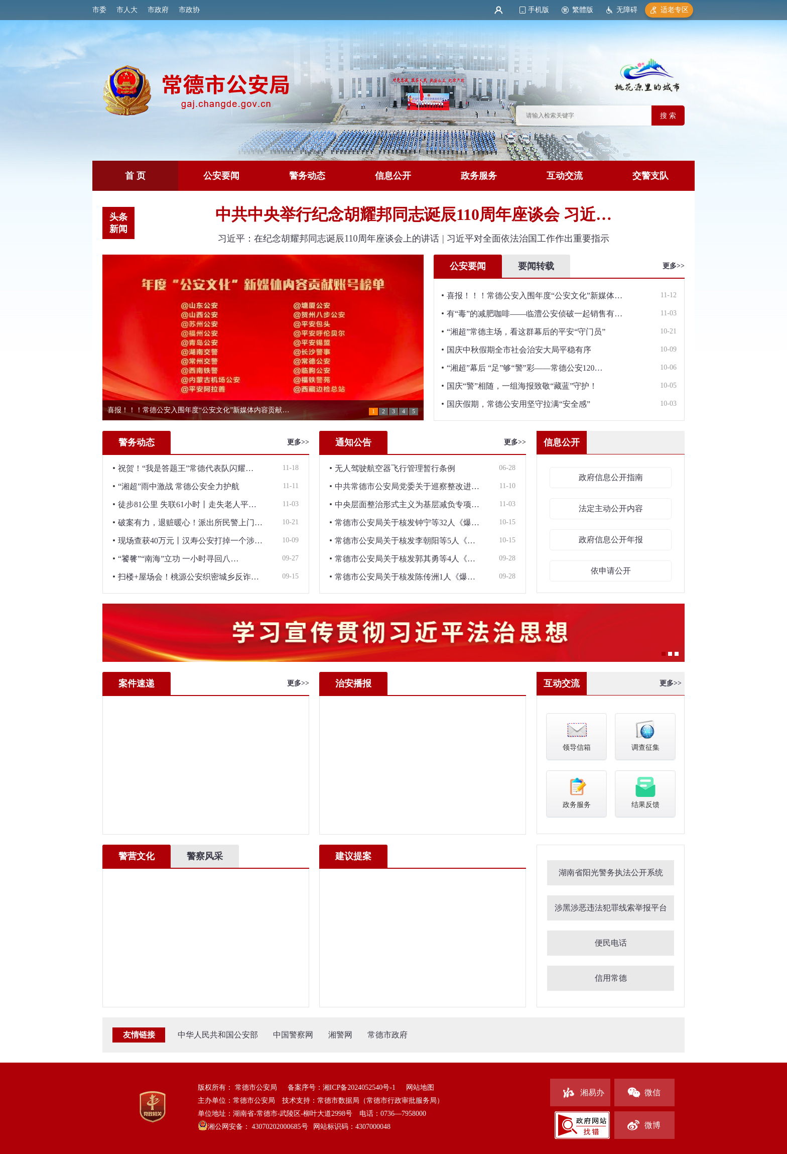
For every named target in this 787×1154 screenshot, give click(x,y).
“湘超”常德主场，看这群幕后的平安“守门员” (526, 331)
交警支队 (650, 176)
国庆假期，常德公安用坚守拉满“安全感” (518, 404)
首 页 (135, 176)
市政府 (158, 10)
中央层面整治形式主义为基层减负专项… (407, 504)
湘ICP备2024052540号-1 (359, 1087)
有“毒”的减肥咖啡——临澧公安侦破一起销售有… (534, 313)
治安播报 (353, 683)
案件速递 (136, 683)
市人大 (127, 10)
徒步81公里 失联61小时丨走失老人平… (187, 504)
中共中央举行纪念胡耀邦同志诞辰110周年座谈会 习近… (413, 214)
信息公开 (393, 176)
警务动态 (307, 176)
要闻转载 (536, 266)
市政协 (189, 10)
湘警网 (340, 1034)
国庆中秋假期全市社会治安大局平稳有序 (519, 349)
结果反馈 (645, 792)
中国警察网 (293, 1034)
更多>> (674, 266)
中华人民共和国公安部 (218, 1034)
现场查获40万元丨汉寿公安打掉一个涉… (190, 540)
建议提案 (353, 856)
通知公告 (353, 442)
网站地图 (420, 1087)
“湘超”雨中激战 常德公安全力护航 (178, 486)
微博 (652, 1125)
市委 (99, 10)
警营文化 (136, 856)
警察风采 (205, 856)
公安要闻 (221, 176)
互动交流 (565, 176)
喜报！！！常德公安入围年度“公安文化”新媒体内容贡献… (198, 410)
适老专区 (675, 10)
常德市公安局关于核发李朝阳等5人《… (405, 540)
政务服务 (479, 176)
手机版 (538, 10)
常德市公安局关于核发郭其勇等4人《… (405, 558)
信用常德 (611, 978)
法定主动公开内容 (611, 508)
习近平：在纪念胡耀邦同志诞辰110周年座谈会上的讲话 (329, 239)
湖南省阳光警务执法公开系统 (611, 872)
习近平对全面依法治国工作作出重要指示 (528, 239)
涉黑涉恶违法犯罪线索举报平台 (611, 907)
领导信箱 (576, 734)
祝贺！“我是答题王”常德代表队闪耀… (185, 468)
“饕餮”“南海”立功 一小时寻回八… (178, 558)
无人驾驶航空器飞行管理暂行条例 (395, 468)
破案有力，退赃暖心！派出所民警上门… (190, 522)
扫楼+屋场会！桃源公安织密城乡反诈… (188, 576)
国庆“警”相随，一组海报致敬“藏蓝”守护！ (522, 386)
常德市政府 (387, 1034)
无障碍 (626, 10)
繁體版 (582, 10)
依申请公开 (611, 570)
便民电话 (611, 943)
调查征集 (645, 734)
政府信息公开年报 (611, 539)
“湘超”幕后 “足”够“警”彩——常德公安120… (525, 368)
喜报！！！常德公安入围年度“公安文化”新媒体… (534, 295)
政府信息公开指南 (611, 477)
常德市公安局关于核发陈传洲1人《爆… (405, 576)
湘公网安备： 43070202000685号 (258, 1126)
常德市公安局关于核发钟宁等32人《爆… (407, 522)
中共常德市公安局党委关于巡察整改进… (407, 486)
